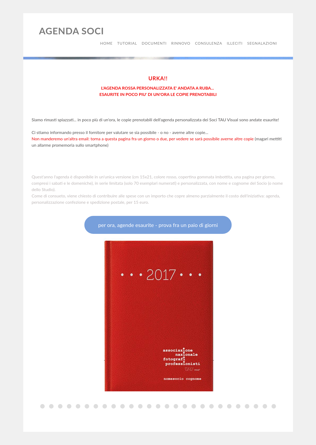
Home (106, 43)
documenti (154, 43)
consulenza (208, 43)
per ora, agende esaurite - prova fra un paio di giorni (158, 225)
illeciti (235, 43)
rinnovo (180, 43)
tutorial (127, 43)
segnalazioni (262, 43)
